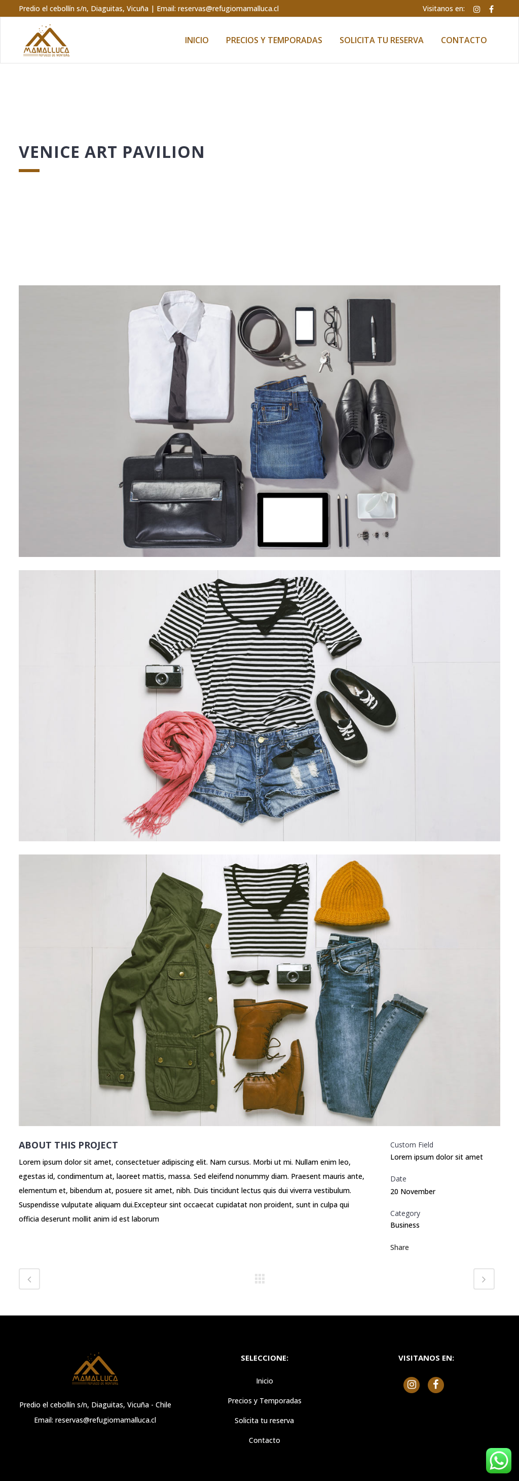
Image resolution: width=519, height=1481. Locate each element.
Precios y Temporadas (265, 1400)
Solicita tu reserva (264, 1420)
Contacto (264, 1440)
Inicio (264, 1381)
